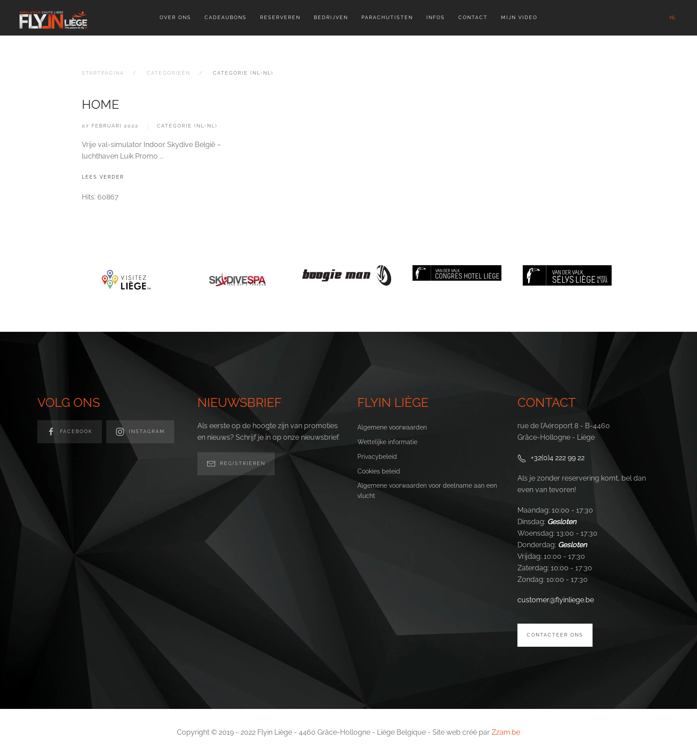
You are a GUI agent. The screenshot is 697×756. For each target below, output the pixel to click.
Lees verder (103, 177)
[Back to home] (53, 18)
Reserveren (280, 17)
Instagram (140, 431)
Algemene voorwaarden (392, 427)
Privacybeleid (377, 456)
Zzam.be (506, 732)
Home (100, 104)
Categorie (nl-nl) (187, 126)
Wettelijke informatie (387, 442)
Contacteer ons (555, 635)
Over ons (175, 17)
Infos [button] (435, 17)
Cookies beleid (378, 471)
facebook (69, 431)
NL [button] (672, 17)
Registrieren (236, 463)
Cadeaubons (225, 17)
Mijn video (519, 17)
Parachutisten (387, 17)
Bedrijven (331, 17)
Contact (473, 17)
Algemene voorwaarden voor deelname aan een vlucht (427, 490)
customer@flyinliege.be (555, 600)
